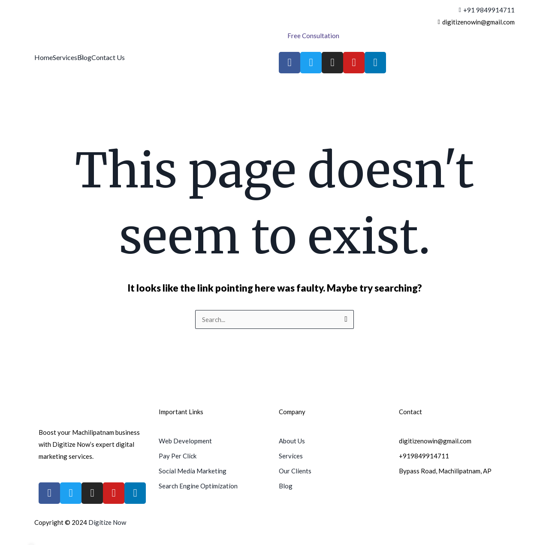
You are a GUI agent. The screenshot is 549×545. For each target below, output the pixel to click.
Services (65, 57)
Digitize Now (107, 522)
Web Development (185, 441)
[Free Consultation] (313, 35)
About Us (292, 441)
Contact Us (108, 57)
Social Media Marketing (192, 471)
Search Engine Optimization (198, 486)
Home (43, 57)
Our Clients (295, 471)
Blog (84, 57)
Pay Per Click (177, 456)
